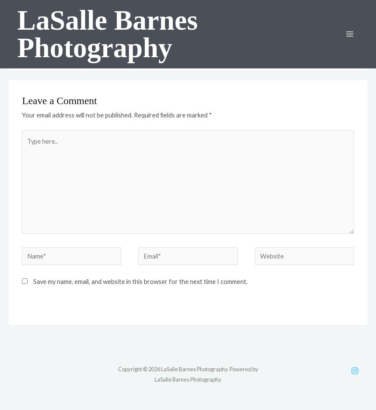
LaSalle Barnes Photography (107, 34)
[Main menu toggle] (350, 34)
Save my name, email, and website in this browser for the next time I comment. (140, 281)
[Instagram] (355, 371)
